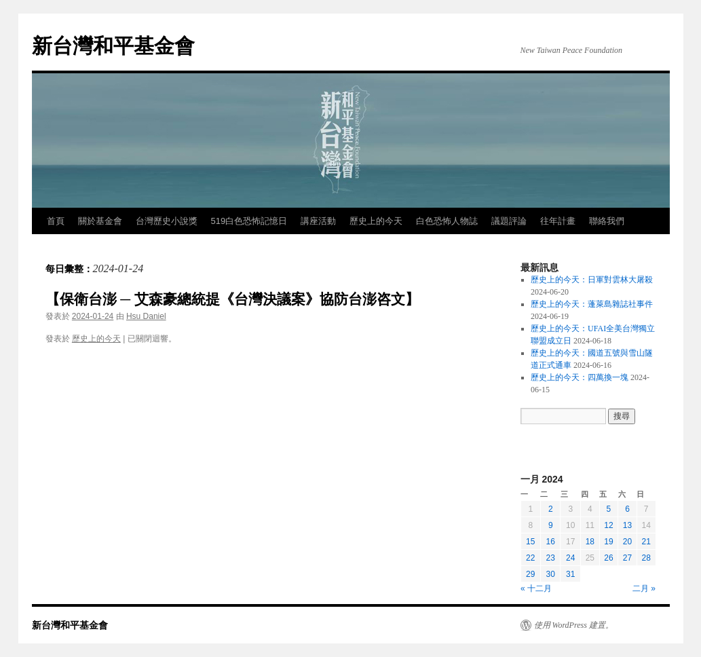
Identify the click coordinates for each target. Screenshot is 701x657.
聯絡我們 (606, 221)
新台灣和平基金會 (113, 46)
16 (550, 541)
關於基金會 (100, 221)
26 (608, 558)
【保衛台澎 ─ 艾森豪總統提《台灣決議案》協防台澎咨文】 (232, 299)
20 (627, 541)
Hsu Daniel (146, 316)
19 (608, 541)
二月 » (644, 588)
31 (570, 574)
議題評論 (509, 221)
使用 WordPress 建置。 (573, 625)
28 (645, 558)
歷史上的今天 (375, 221)
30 (550, 574)
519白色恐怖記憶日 (249, 221)
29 (530, 574)
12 (608, 525)
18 (590, 541)
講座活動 (318, 221)
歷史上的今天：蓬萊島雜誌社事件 (592, 304)
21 (645, 541)
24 (570, 558)
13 (627, 525)
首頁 (55, 221)
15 (530, 541)
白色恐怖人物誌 (447, 221)
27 (627, 558)
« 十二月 (536, 588)
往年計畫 (557, 221)
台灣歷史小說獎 (166, 221)
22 (530, 558)
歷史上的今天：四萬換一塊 (579, 377)
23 (550, 558)
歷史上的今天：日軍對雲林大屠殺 (592, 279)
